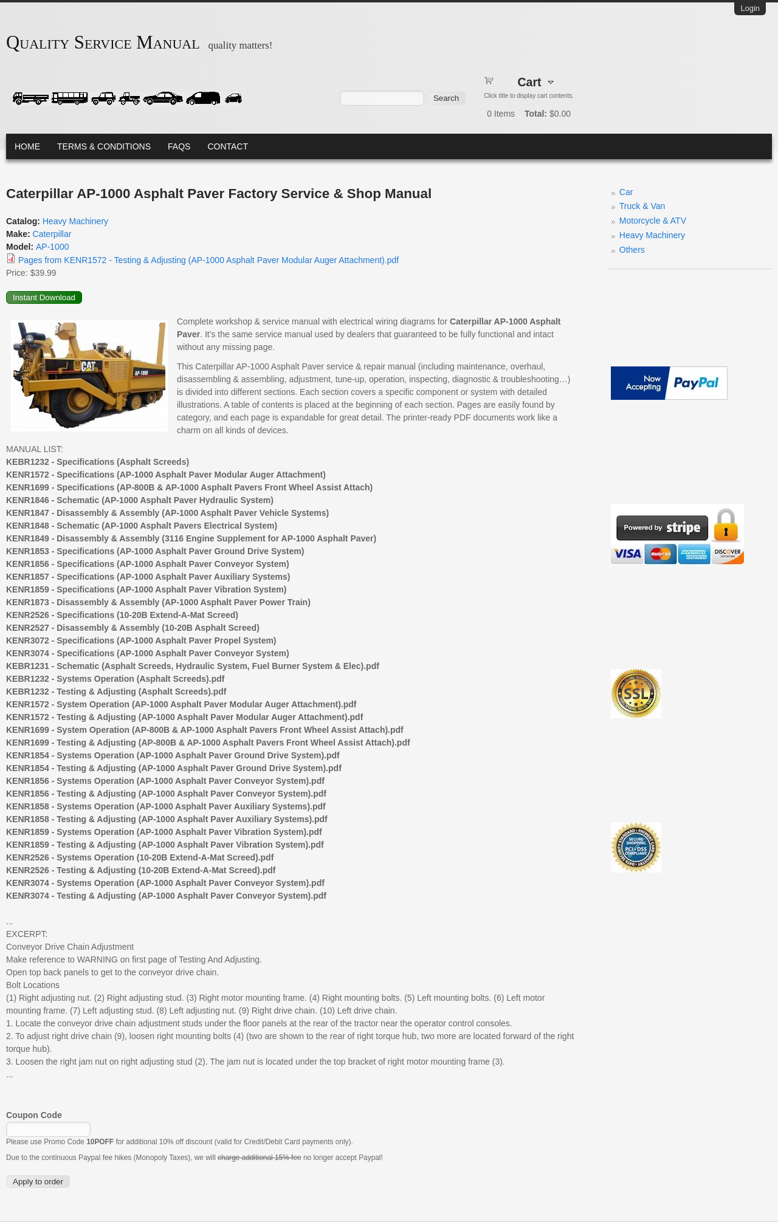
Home (27, 146)
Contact (227, 146)
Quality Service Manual (103, 42)
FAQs (179, 146)
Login (750, 8)
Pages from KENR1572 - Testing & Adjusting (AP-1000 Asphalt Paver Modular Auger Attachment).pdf (208, 260)
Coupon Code (34, 1115)
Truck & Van (642, 206)
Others (632, 250)
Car (626, 192)
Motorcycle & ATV (652, 220)
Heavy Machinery (75, 221)
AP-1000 (52, 247)
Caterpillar (52, 234)
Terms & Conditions (104, 146)
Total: (536, 113)
